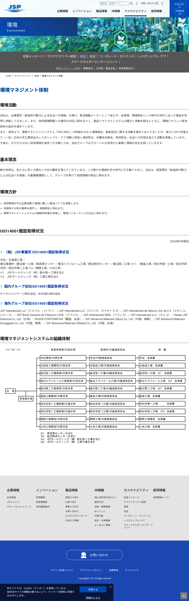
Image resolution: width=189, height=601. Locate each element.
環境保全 (88, 68)
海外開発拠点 (43, 506)
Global (179, 10)
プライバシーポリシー (91, 570)
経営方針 (99, 502)
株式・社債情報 (102, 520)
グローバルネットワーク (19, 506)
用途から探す (72, 497)
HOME (8, 75)
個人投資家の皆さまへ (106, 497)
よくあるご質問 (102, 525)
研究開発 (40, 497)
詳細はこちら (93, 597)
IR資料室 (99, 515)
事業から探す (72, 506)
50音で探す (71, 502)
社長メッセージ (33, 56)
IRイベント (100, 511)
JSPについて (13, 502)
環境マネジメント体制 (68, 68)
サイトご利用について (62, 570)
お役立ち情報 (72, 520)
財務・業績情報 (102, 506)
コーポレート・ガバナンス (116, 56)
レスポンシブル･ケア (152, 56)
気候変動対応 (126, 68)
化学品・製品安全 (105, 68)
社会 (92, 56)
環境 (83, 56)
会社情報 (11, 497)
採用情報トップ (161, 497)
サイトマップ (131, 570)
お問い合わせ (147, 3)
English (179, 4)
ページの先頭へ (184, 596)
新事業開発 (41, 502)
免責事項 (113, 570)
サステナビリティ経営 (61, 56)
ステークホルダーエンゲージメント (94, 61)
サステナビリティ (23, 75)
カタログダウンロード (76, 515)
